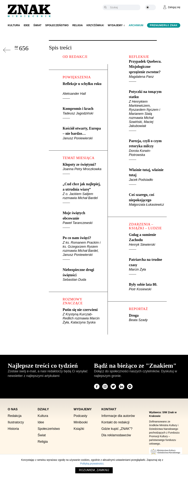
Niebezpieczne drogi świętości (82, 275)
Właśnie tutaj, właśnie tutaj (148, 176)
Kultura (14, 25)
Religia (77, 25)
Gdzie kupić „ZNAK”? (116, 429)
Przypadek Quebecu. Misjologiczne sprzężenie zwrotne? (148, 70)
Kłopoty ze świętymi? (82, 168)
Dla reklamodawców (116, 435)
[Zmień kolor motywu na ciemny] (150, 7)
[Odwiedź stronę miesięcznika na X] (113, 386)
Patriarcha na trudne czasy (148, 265)
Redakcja (14, 416)
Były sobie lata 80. (148, 286)
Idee (27, 25)
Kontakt (108, 409)
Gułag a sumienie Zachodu (148, 241)
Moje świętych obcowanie (82, 219)
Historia (13, 429)
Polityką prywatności (92, 463)
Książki (79, 429)
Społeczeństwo (57, 25)
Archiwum (136, 25)
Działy (43, 409)
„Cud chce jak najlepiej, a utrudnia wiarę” (82, 192)
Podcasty (80, 416)
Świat (37, 25)
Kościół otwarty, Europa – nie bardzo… (82, 133)
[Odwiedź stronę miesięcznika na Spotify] (130, 386)
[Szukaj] (124, 7)
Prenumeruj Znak (164, 25)
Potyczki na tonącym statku (148, 110)
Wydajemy (115, 25)
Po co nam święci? (82, 248)
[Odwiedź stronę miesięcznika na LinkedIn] (121, 386)
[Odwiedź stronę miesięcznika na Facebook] (97, 386)
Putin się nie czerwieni (82, 316)
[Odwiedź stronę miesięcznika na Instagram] (105, 386)
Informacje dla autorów (118, 416)
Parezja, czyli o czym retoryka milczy (148, 149)
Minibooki (81, 422)
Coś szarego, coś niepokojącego (148, 200)
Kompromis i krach (82, 112)
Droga (148, 317)
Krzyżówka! (95, 25)
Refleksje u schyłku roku (82, 90)
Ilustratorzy (16, 422)
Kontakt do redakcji (115, 422)
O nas (13, 409)
